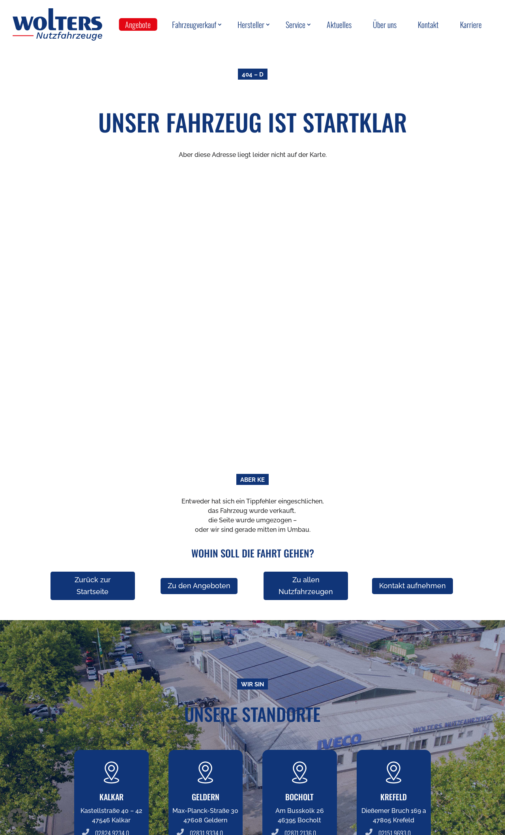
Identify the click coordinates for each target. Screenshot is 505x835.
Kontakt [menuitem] (428, 24)
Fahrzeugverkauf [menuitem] (194, 24)
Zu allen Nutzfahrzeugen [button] (306, 586)
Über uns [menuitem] (385, 24)
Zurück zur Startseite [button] (93, 586)
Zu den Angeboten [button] (199, 586)
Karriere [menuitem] (471, 24)
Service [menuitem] (295, 24)
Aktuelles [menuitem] (339, 24)
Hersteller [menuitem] (251, 24)
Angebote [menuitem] (138, 24)
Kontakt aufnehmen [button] (412, 586)
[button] (17, 817)
